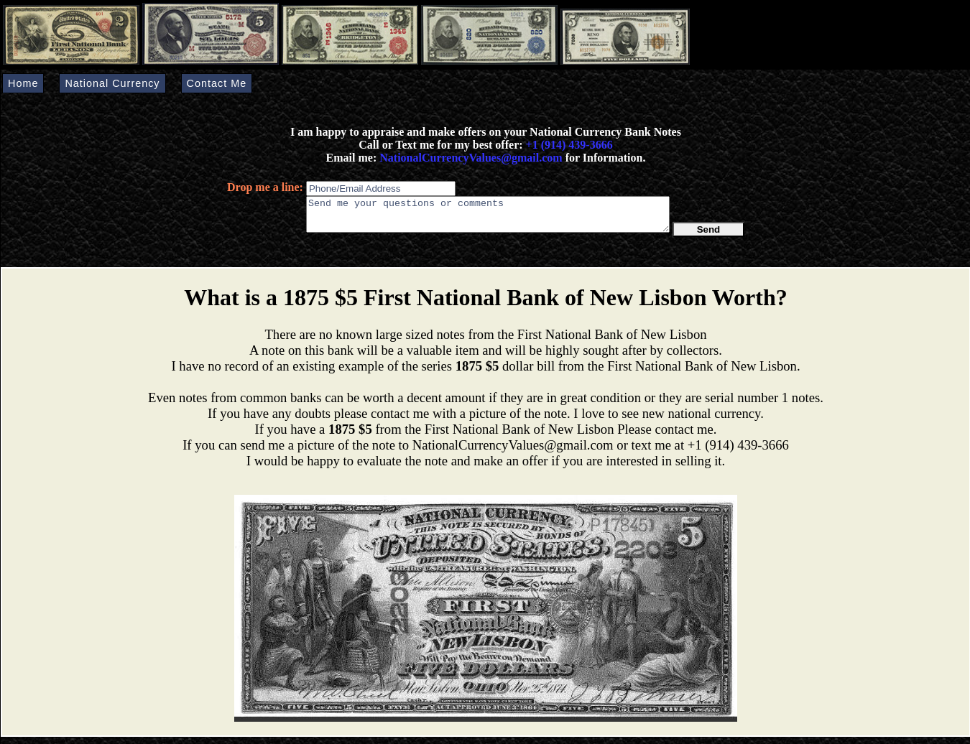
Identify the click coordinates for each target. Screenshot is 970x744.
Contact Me (217, 83)
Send (709, 236)
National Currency (112, 83)
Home (23, 83)
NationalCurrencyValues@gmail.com (469, 158)
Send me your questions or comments (488, 217)
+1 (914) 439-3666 (569, 145)
